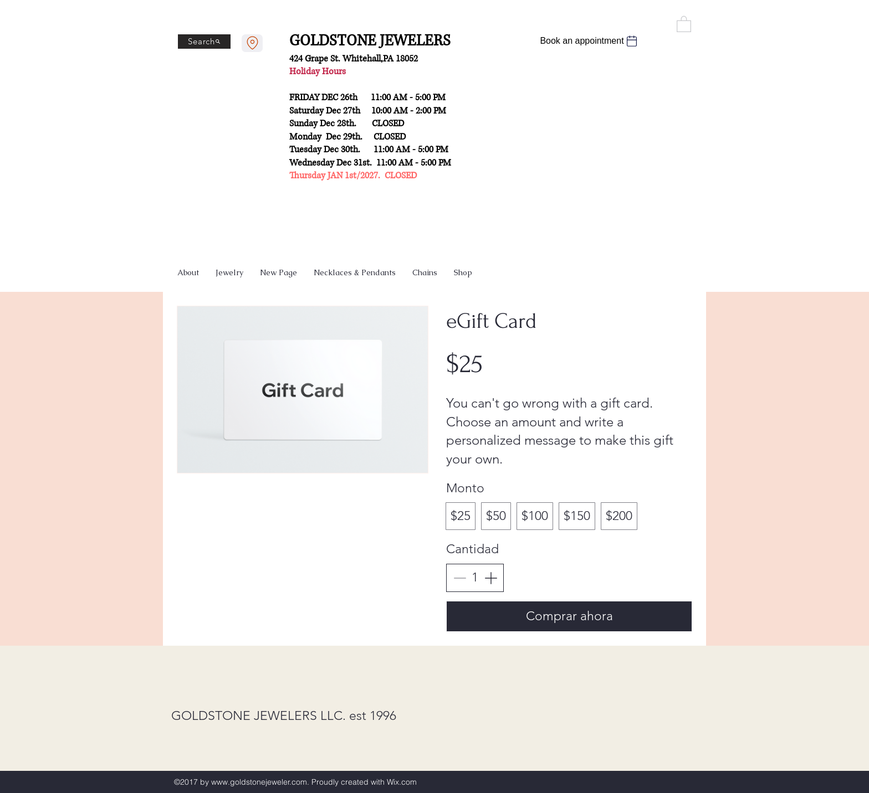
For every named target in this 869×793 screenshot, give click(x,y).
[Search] (204, 41)
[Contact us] (252, 43)
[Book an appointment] (590, 41)
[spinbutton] (475, 577)
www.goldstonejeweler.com (259, 782)
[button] (684, 23)
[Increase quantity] (490, 577)
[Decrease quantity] (459, 577)
